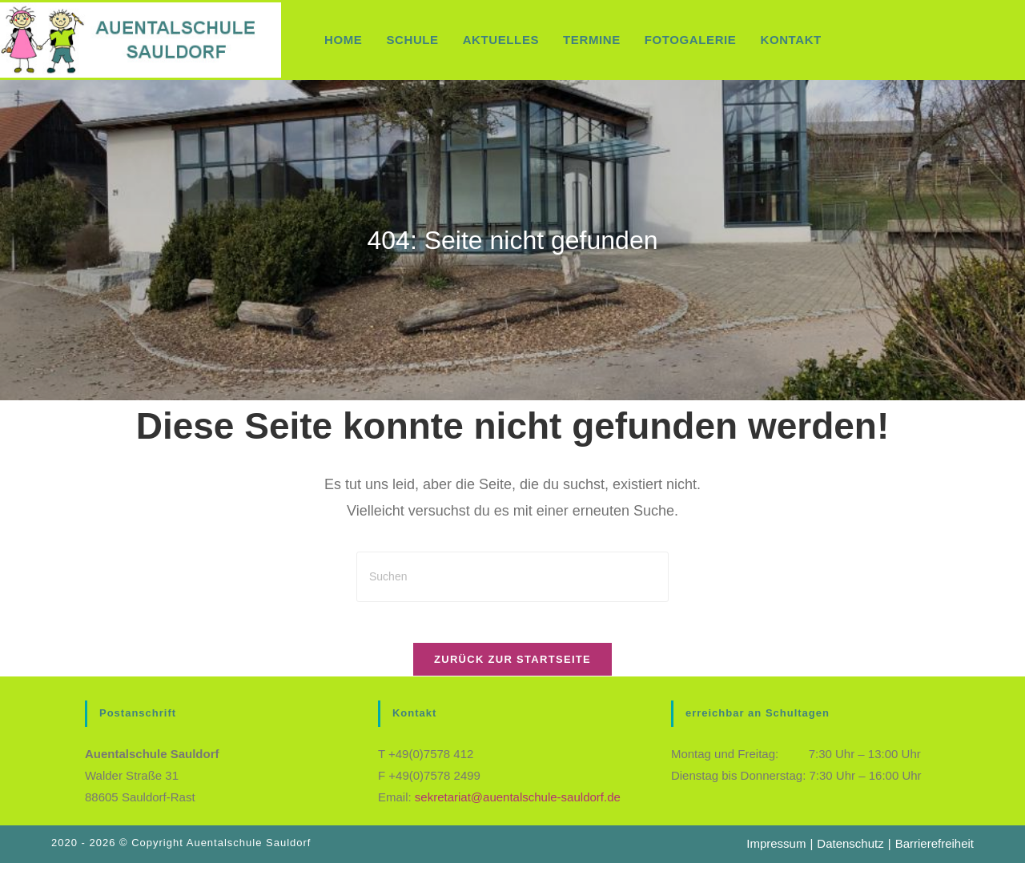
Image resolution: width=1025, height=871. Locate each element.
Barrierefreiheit (934, 851)
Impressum (776, 851)
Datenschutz (850, 851)
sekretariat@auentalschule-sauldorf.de (518, 805)
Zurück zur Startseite (512, 667)
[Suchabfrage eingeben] (512, 577)
